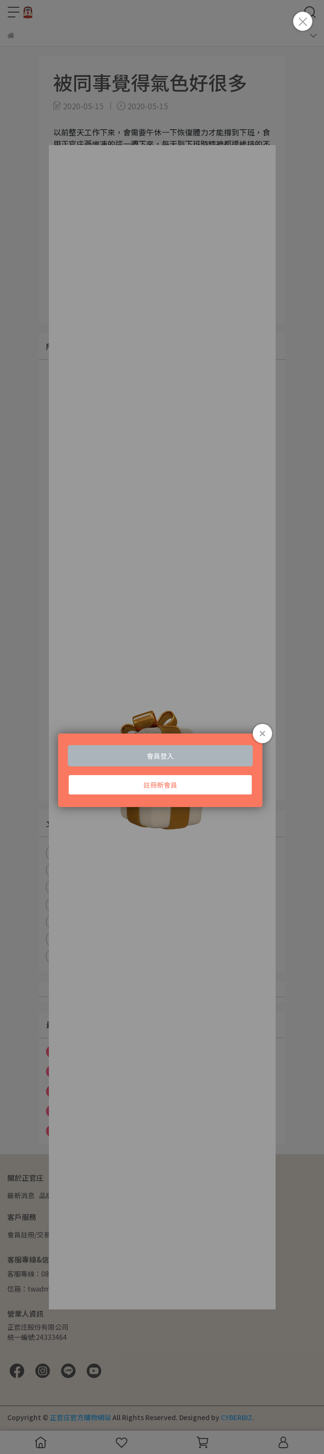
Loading (161, 742)
